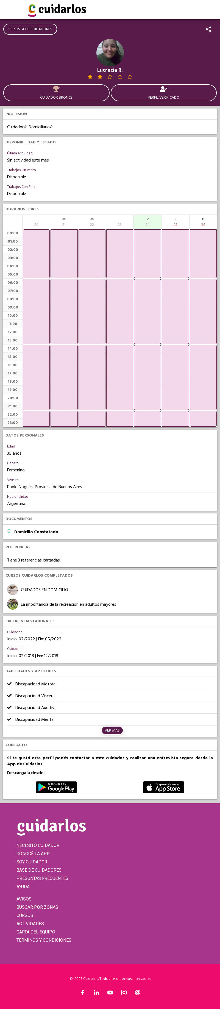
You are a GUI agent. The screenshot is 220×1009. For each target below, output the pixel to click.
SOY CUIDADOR (31, 862)
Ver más (112, 730)
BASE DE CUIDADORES (39, 870)
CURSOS (24, 915)
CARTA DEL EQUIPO (35, 932)
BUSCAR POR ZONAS (37, 907)
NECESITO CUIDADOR (37, 845)
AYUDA (23, 886)
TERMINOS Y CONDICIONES (43, 940)
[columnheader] (36, 222)
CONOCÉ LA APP (33, 853)
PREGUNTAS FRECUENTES (42, 878)
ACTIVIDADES (30, 923)
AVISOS (24, 899)
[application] (36, 253)
